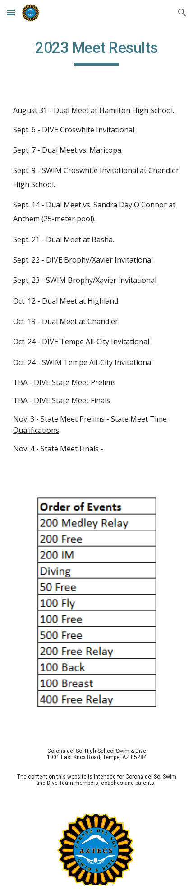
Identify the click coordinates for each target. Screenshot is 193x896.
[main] (96, 52)
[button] (11, 12)
